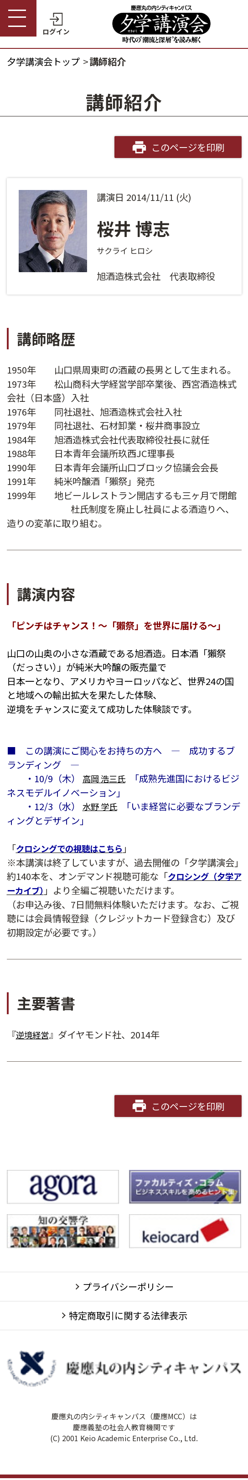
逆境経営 (34, 1034)
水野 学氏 (102, 806)
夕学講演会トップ (43, 61)
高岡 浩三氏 (106, 778)
